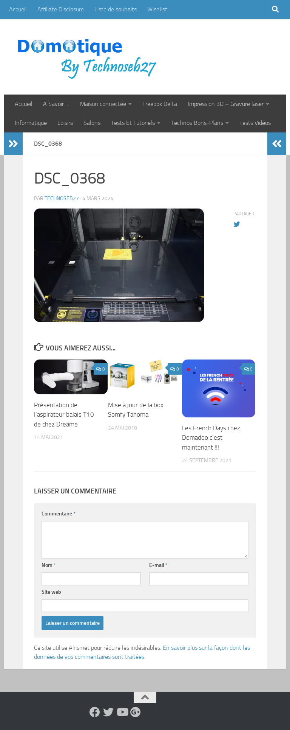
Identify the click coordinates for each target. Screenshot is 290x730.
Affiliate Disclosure (60, 9)
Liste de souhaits (115, 9)
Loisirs (65, 122)
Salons (91, 122)
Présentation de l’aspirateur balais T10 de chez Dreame (64, 414)
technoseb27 (62, 198)
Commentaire (59, 514)
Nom (49, 565)
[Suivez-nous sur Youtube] (122, 712)
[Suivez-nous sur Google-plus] (135, 712)
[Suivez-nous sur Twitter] (108, 712)
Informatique (31, 122)
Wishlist (157, 9)
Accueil (18, 9)
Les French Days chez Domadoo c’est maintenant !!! (211, 437)
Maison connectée (103, 103)
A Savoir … (56, 103)
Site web (51, 592)
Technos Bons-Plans (197, 122)
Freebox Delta (159, 103)
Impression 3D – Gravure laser (226, 103)
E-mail (158, 565)
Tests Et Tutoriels (133, 122)
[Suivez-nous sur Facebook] (94, 712)
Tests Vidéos (255, 122)
